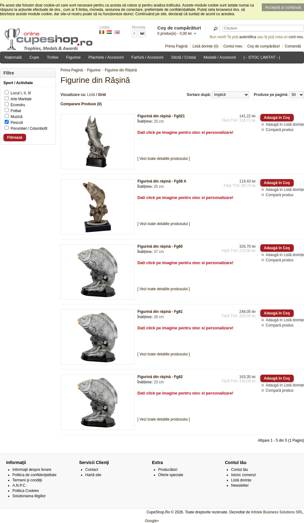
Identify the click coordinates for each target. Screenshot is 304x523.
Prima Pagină (176, 46)
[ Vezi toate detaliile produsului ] (163, 158)
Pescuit (17, 122)
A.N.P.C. (19, 485)
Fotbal (16, 111)
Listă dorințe (241, 480)
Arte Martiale (21, 99)
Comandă (293, 46)
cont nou (296, 37)
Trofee (52, 57)
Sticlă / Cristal (183, 57)
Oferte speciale (170, 475)
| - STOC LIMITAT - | (262, 57)
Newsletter (240, 485)
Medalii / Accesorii (219, 57)
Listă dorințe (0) (205, 46)
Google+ (152, 521)
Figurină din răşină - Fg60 (160, 246)
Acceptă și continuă (283, 7)
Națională (13, 57)
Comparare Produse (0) (81, 104)
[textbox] (263, 28)
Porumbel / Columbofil (29, 128)
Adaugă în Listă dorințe (285, 124)
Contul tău (239, 469)
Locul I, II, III (21, 93)
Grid (102, 94)
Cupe (34, 57)
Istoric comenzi (243, 475)
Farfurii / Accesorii (147, 57)
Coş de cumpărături (263, 46)
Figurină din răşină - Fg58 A (161, 181)
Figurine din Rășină (121, 70)
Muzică (16, 117)
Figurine (73, 57)
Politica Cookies (25, 491)
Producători (167, 469)
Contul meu (232, 46)
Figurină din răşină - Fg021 (161, 116)
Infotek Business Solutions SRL (277, 512)
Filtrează (14, 137)
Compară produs (279, 130)
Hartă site (93, 475)
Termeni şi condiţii (27, 480)
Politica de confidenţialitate (34, 475)
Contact (91, 469)
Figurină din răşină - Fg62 (160, 377)
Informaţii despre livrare (31, 469)
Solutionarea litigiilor (29, 496)
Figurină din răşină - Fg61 (160, 311)
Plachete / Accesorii (105, 57)
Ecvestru (18, 105)
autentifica (247, 37)
